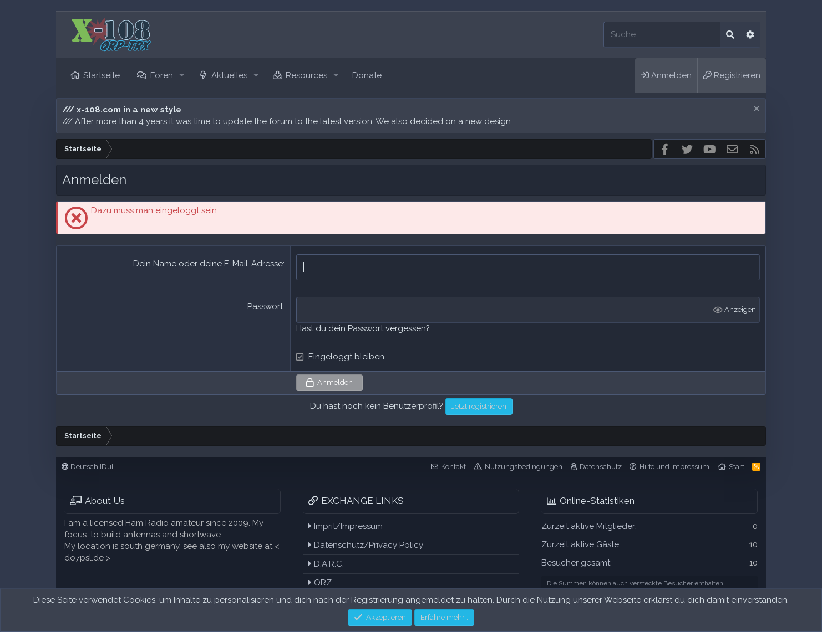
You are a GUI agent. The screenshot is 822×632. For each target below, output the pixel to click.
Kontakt (453, 467)
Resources (306, 75)
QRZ (320, 583)
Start (736, 467)
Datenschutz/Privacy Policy (365, 545)
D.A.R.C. (326, 564)
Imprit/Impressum (345, 526)
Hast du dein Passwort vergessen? (363, 328)
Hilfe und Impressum (674, 467)
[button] (181, 76)
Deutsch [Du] (87, 467)
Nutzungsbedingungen (523, 467)
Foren (161, 75)
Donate (367, 75)
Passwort (265, 306)
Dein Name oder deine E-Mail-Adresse (208, 264)
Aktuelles (229, 75)
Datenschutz (601, 467)
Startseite (101, 75)
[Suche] (662, 34)
